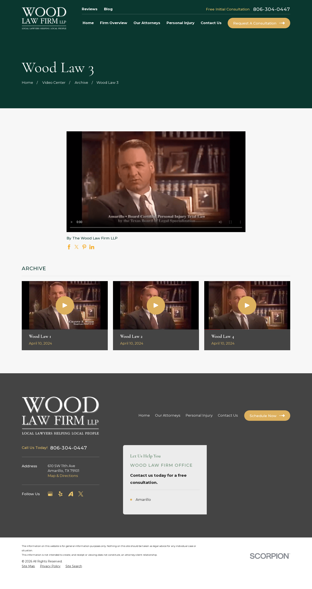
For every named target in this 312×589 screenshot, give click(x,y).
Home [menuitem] (88, 23)
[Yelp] (60, 493)
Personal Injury (199, 415)
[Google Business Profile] (50, 493)
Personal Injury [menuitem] (180, 23)
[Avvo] (70, 493)
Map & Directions (63, 476)
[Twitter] (80, 493)
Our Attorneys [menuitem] (147, 23)
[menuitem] (28, 566)
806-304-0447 (271, 9)
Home (144, 415)
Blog (108, 9)
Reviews (90, 9)
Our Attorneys (167, 415)
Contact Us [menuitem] (211, 23)
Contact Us (228, 415)
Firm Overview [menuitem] (113, 23)
